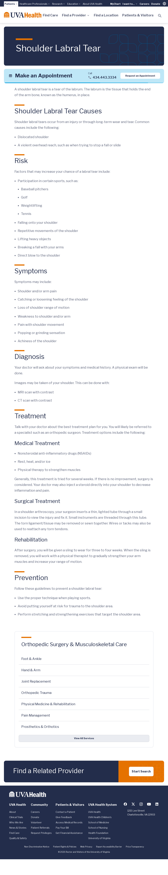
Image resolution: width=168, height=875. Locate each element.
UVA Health (94, 812)
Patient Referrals (40, 827)
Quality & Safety (18, 838)
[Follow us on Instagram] (141, 804)
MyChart (115, 3)
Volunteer (36, 822)
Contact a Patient (65, 812)
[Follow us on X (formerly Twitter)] (133, 804)
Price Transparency (135, 846)
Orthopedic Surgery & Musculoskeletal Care (74, 644)
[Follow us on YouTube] (149, 804)
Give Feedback (64, 817)
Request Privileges (41, 833)
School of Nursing (98, 827)
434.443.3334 (104, 77)
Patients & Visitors (138, 15)
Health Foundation (98, 833)
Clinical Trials (16, 817)
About (12, 812)
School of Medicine (98, 822)
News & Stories (17, 827)
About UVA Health (92, 3)
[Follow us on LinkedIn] (157, 804)
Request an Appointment (140, 75)
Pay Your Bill (62, 827)
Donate (155, 3)
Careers (144, 3)
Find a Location (106, 15)
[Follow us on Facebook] (125, 804)
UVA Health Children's (100, 817)
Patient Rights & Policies (64, 846)
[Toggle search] (160, 15)
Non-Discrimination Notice (36, 846)
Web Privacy (86, 846)
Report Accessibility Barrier (109, 846)
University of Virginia (99, 838)
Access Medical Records (69, 822)
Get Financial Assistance (69, 833)
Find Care (50, 15)
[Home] (22, 15)
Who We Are (16, 822)
